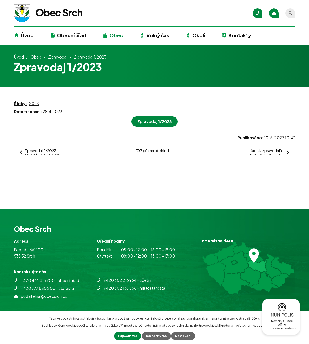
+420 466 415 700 (38, 280)
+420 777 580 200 (38, 288)
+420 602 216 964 (120, 280)
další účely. (252, 318)
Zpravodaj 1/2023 (154, 121)
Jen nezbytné (156, 336)
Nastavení (183, 336)
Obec (116, 35)
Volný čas (157, 35)
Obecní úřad (71, 35)
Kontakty (240, 35)
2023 (34, 103)
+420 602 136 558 (120, 288)
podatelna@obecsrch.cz (44, 296)
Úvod (27, 35)
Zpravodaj (57, 56)
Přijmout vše (127, 336)
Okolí (198, 35)
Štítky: (20, 103)
